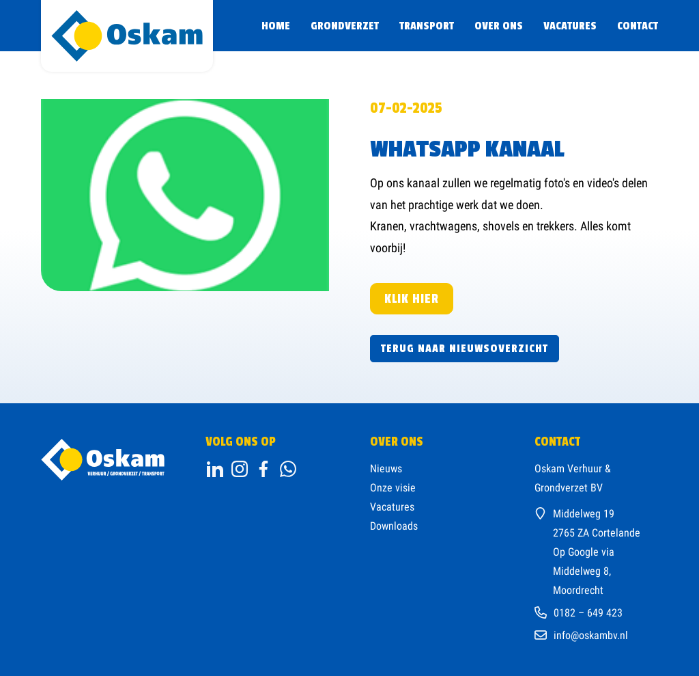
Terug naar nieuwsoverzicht (464, 348)
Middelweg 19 (583, 513)
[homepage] (127, 36)
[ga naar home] (103, 459)
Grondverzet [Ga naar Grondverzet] (345, 26)
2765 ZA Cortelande (596, 532)
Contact (637, 26)
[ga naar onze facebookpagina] (288, 469)
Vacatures (570, 26)
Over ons (498, 26)
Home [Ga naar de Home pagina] (275, 26)
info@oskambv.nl (591, 635)
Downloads (394, 525)
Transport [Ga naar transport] (426, 26)
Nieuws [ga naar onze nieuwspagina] (386, 468)
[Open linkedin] (215, 469)
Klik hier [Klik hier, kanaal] (411, 298)
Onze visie (393, 487)
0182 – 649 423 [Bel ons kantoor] (588, 612)
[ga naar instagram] (239, 469)
